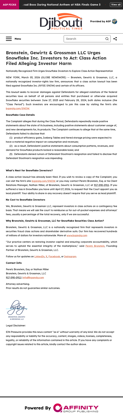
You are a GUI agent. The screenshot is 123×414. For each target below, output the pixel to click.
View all (116, 4)
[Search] (83, 38)
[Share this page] (115, 39)
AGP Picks (9, 4)
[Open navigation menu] (13, 39)
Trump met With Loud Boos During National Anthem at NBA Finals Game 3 (53, 4)
